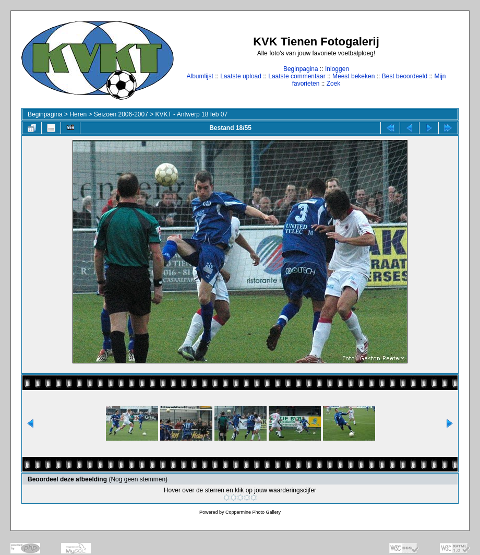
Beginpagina (300, 69)
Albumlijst (199, 76)
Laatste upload (240, 76)
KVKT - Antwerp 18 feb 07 (191, 114)
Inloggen (337, 69)
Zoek (334, 83)
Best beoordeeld (404, 76)
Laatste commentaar (296, 76)
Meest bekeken (353, 76)
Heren (78, 114)
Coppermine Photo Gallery (253, 512)
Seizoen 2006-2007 (121, 114)
